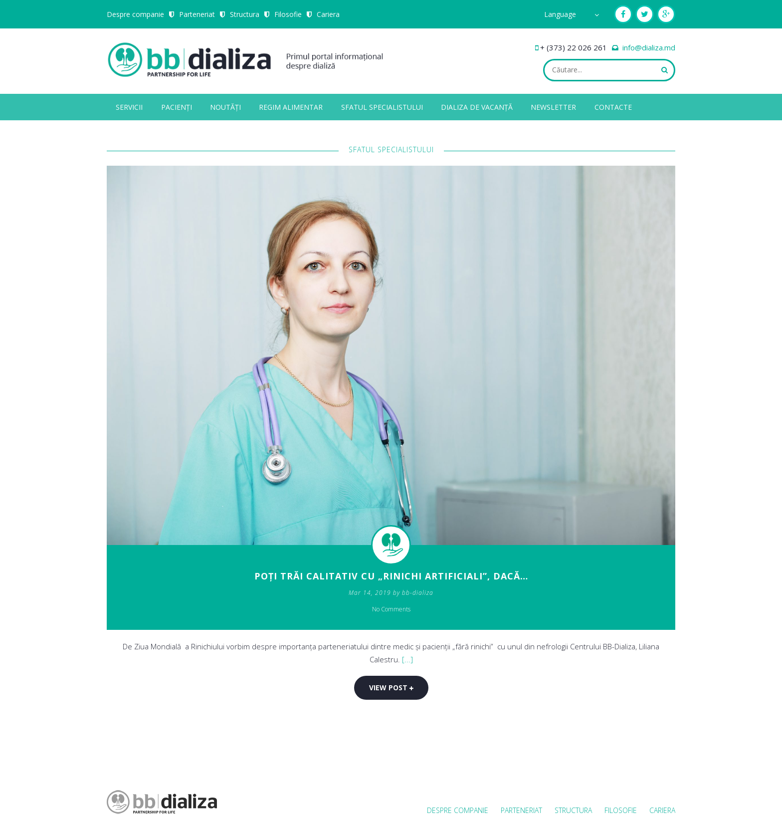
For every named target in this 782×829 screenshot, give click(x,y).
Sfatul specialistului (382, 107)
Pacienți (176, 107)
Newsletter (553, 107)
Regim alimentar (291, 107)
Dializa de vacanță (477, 107)
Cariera (328, 14)
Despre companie (135, 14)
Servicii (129, 107)
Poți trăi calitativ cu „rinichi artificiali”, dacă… (391, 576)
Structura (244, 14)
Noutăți (225, 107)
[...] (407, 659)
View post (391, 687)
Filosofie (288, 14)
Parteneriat (197, 14)
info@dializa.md (648, 47)
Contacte (613, 107)
